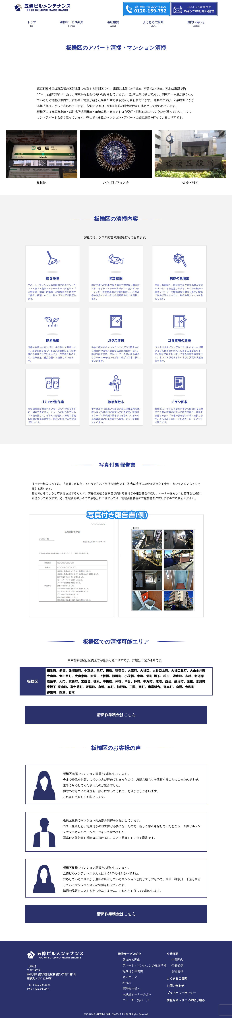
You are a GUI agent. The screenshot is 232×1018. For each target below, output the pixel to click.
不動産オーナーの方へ (137, 994)
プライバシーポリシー (181, 992)
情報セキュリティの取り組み (186, 1000)
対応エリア (130, 977)
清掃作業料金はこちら (116, 715)
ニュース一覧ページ (136, 1000)
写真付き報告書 (133, 971)
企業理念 (177, 959)
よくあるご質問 (153, 24)
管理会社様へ (131, 988)
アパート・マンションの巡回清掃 (144, 965)
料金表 (127, 982)
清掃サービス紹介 (71, 24)
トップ (31, 24)
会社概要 (113, 24)
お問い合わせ (196, 24)
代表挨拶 (177, 965)
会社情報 (177, 971)
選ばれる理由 (131, 959)
